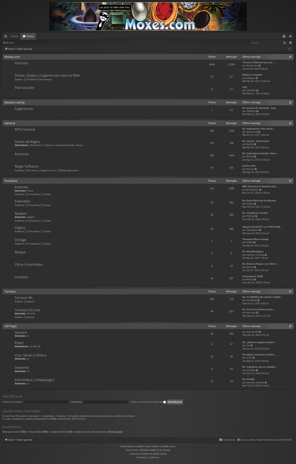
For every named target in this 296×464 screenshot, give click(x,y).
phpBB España (160, 454)
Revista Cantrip (15, 102)
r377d (249, 357)
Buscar (10, 42)
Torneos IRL (24, 297)
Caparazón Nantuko (64, 145)
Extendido (22, 201)
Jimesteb (250, 370)
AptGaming (252, 132)
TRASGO (251, 90)
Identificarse (27, 42)
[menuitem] (284, 36)
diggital (30, 217)
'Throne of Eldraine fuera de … (258, 62)
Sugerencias (24, 108)
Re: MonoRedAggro (253, 251)
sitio (244, 87)
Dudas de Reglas (27, 141)
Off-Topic (11, 326)
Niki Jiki (36, 346)
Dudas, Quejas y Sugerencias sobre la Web (47, 75)
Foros (30, 36)
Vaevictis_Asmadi (255, 255)
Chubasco (48, 145)
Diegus (249, 203)
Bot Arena (31, 170)
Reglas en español (252, 75)
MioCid (249, 144)
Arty (136, 450)
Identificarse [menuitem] (291, 37)
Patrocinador (25, 87)
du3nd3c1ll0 (252, 332)
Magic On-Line (47, 170)
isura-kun (251, 312)
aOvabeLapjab (115, 432)
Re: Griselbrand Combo (255, 213)
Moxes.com (12, 57)
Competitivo (32, 194)
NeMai (249, 242)
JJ (28, 336)
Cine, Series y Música (31, 355)
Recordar (159, 402)
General (10, 123)
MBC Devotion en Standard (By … (260, 186)
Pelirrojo (250, 216)
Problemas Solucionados (38, 79)
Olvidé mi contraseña (140, 402)
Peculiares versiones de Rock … (259, 354)
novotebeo (251, 300)
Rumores (22, 154)
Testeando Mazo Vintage (255, 239)
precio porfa (249, 165)
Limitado (21, 277)
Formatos (11, 181)
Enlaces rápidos (6, 37)
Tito (248, 345)
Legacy (20, 227)
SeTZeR (31, 313)
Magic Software (26, 166)
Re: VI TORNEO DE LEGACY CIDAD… (262, 297)
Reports (29, 301)
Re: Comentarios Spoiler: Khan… (260, 153)
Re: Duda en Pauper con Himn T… (260, 264)
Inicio (14, 36)
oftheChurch (35, 145)
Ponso (30, 191)
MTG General (25, 129)
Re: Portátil (248, 379)
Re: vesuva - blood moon (255, 141)
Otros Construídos (29, 264)
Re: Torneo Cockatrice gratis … (259, 309)
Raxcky (79, 145)
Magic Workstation (68, 170)
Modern (21, 213)
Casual (46, 194)
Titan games (252, 230)
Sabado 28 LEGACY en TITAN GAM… (262, 227)
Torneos (10, 291)
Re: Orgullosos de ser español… (259, 367)
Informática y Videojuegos (34, 380)
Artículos (21, 63)
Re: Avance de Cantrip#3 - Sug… (259, 108)
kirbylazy (250, 78)
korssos (250, 169)
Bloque (20, 252)
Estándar (21, 187)
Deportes (22, 367)
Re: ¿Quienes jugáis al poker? (258, 342)
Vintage (20, 240)
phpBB (139, 446)
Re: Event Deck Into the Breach (259, 200)
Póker (19, 343)
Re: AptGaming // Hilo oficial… (258, 128)
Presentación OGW (252, 276)
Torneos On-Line (27, 310)
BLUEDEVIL (252, 189)
